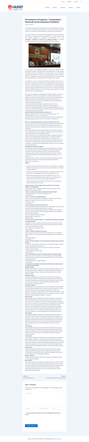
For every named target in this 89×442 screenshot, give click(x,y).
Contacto (79, 7)
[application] (52, 7)
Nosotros (50, 7)
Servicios (72, 7)
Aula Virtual (76, 1)
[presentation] (34, 419)
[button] (81, 1)
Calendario (70, 1)
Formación (64, 7)
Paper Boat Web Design (56, 438)
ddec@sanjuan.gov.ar (32, 118)
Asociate (65, 1)
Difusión (57, 7)
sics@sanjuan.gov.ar (52, 113)
